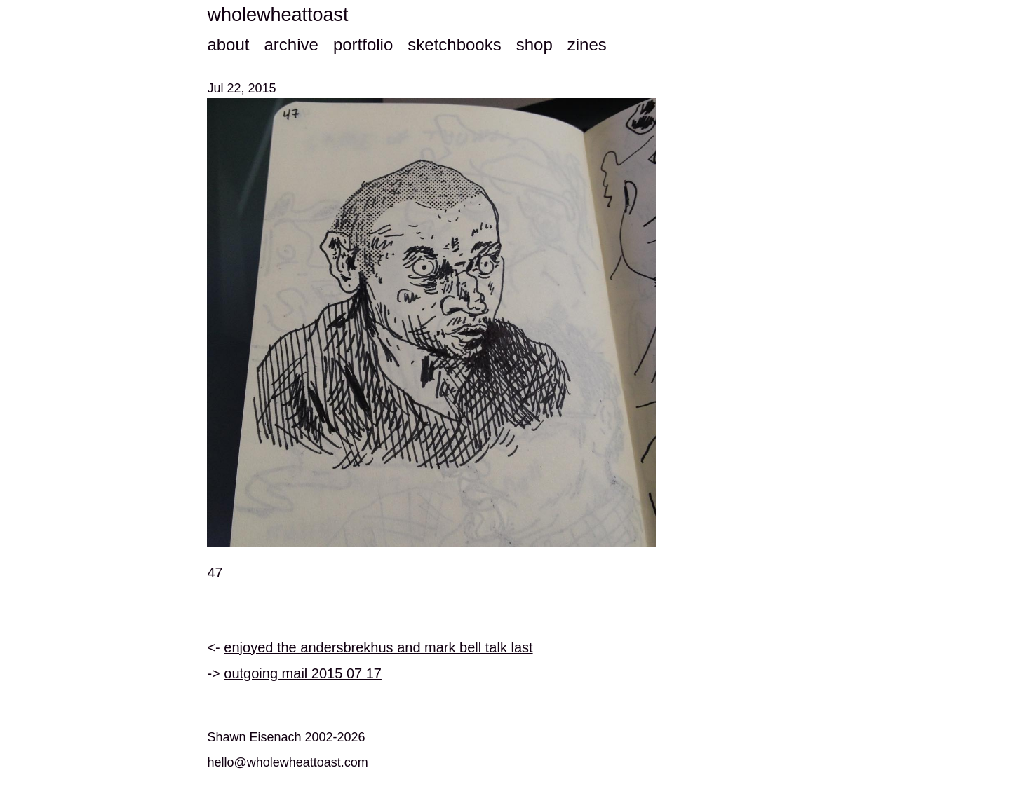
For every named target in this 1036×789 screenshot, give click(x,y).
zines (587, 44)
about (228, 44)
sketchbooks (454, 44)
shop (534, 44)
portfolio (363, 44)
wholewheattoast (277, 14)
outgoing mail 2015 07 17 (303, 673)
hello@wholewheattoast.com (287, 762)
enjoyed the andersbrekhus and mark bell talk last (378, 647)
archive (291, 44)
